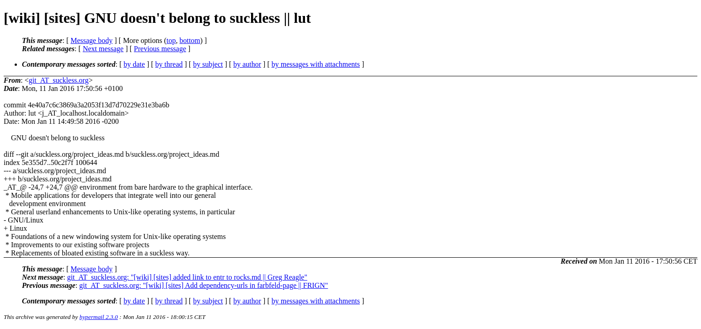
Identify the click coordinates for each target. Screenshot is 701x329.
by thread (169, 64)
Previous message (160, 49)
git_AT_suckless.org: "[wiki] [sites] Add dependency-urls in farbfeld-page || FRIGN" (203, 285)
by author (247, 64)
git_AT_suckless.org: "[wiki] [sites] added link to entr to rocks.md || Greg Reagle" (187, 277)
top (171, 40)
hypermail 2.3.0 (99, 316)
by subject (208, 64)
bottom (189, 40)
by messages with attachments (316, 64)
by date (134, 64)
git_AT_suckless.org (59, 80)
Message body (91, 40)
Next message (103, 49)
